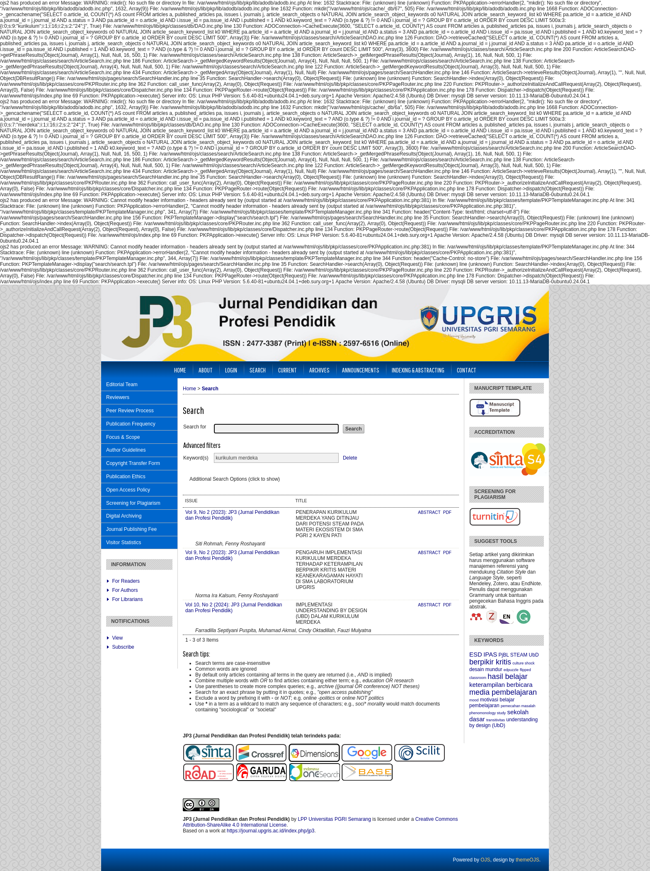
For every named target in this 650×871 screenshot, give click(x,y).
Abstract (429, 512)
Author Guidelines (126, 450)
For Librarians (127, 599)
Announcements (360, 370)
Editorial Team (122, 384)
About (206, 370)
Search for (194, 427)
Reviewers (117, 397)
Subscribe (123, 647)
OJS (485, 860)
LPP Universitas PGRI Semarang (334, 819)
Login (231, 370)
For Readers (126, 581)
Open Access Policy (128, 490)
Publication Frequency (130, 424)
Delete (350, 458)
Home (180, 370)
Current (287, 370)
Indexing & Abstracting (418, 370)
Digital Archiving (123, 516)
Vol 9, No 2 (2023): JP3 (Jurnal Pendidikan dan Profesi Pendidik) (232, 515)
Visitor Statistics (123, 542)
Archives (319, 370)
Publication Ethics (126, 476)
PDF (447, 512)
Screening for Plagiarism (133, 503)
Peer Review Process (130, 411)
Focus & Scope (123, 437)
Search (258, 370)
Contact (466, 370)
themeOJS (527, 860)
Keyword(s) (196, 458)
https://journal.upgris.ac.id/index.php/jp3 (270, 831)
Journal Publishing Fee (131, 529)
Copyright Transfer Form (133, 463)
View (117, 638)
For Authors (125, 590)
